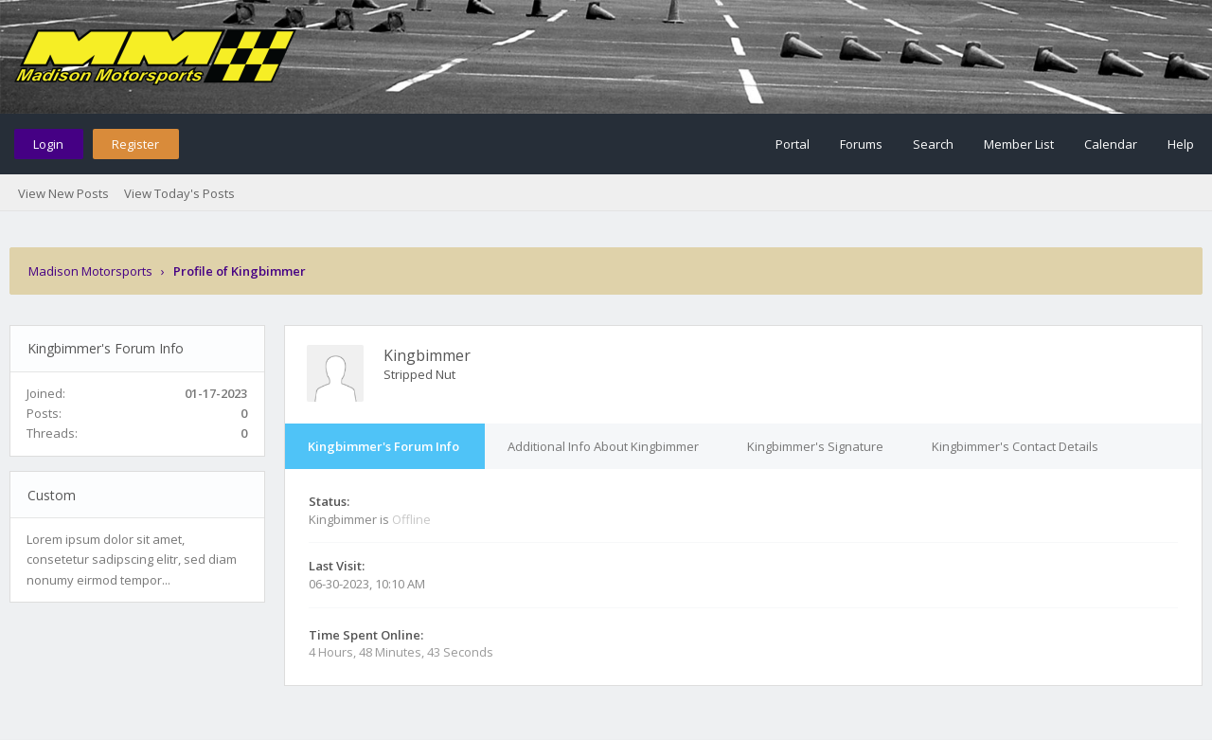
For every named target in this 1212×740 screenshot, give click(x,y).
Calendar (1110, 144)
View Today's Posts (179, 193)
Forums (861, 144)
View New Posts (63, 193)
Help (1180, 144)
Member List (1019, 144)
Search (933, 144)
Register (135, 144)
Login (48, 144)
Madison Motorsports (90, 271)
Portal (792, 144)
